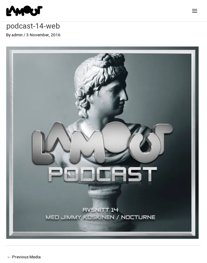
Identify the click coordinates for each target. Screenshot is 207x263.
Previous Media (24, 256)
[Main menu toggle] (194, 10)
